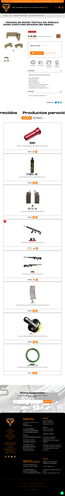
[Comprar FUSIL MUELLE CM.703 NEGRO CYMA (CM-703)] (34, 280)
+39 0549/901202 (29, 429)
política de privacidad (25, 405)
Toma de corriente (10, 437)
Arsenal (26, 7)
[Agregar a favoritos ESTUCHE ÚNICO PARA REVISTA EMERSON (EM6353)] (36, 217)
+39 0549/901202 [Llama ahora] (50, 1)
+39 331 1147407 (33, 471)
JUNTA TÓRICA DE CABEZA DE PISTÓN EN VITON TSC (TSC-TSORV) (33, 367)
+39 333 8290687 (33, 430)
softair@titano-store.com (28, 1)
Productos (5, 15)
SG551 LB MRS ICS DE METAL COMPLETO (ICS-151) (32, 242)
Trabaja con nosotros (10, 452)
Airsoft (14, 7)
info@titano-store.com (32, 432)
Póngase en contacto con (10, 449)
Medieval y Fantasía (38, 7)
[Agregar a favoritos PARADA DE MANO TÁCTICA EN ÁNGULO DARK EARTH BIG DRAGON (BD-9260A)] (51, 53)
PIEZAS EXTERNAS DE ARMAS (20, 15)
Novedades (26, 118)
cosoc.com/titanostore (29, 449)
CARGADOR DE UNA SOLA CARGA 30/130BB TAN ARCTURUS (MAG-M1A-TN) (32, 305)
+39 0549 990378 (29, 469)
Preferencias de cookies (39, 483)
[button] (62, 1)
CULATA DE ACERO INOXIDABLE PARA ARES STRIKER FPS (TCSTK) (32, 336)
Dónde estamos (10, 450)
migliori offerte (32, 397)
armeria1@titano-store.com (34, 472)
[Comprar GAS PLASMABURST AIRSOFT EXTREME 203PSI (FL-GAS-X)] (34, 183)
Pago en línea (10, 447)
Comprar (37, 53)
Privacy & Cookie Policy (26, 483)
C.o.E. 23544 (32, 485)
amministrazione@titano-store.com (32, 437)
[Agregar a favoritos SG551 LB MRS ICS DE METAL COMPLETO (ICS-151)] (37, 248)
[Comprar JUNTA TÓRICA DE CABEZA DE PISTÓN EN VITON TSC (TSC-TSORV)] (33, 373)
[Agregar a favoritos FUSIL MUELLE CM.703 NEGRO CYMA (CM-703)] (37, 280)
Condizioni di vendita (10, 442)
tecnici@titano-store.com (29, 441)
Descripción (45, 71)
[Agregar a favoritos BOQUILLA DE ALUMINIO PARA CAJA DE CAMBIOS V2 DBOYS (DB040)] (36, 152)
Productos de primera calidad (10, 445)
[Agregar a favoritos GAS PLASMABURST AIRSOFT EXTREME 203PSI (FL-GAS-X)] (36, 183)
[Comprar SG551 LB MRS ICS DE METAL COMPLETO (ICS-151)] (34, 248)
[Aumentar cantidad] (46, 46)
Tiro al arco (31, 7)
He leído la (22, 405)
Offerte (46, 7)
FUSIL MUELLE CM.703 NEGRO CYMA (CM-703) (32, 274)
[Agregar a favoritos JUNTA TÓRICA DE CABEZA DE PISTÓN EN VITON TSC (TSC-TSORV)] (36, 373)
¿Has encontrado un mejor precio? (45, 36)
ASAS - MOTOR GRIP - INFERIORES (36, 15)
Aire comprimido (19, 7)
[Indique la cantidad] (43, 46)
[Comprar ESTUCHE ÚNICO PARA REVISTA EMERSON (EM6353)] (33, 217)
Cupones (10, 439)
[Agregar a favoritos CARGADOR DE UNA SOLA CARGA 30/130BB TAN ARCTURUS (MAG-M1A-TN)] (36, 311)
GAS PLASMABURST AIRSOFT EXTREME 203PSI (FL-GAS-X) (32, 177)
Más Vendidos (37, 118)
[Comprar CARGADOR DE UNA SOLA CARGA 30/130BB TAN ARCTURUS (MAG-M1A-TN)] (33, 311)
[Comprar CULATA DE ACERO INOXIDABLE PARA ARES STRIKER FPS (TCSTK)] (34, 342)
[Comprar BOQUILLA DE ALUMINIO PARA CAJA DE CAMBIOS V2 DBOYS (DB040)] (33, 152)
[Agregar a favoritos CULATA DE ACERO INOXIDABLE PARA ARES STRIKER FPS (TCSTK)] (36, 342)
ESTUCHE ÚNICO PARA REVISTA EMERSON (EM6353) (32, 211)
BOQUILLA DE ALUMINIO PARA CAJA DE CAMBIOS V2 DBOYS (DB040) (32, 146)
